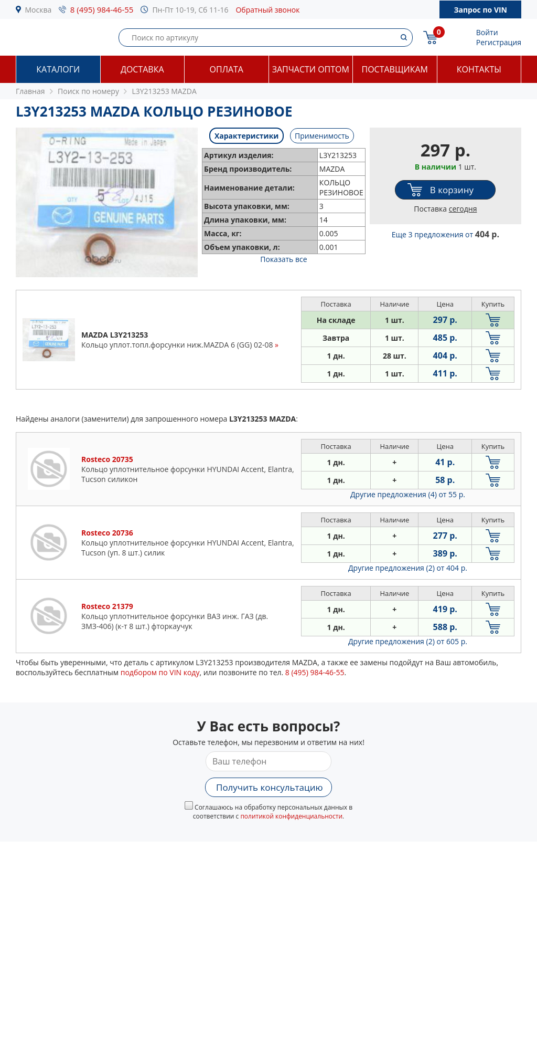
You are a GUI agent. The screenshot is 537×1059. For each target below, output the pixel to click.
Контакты (479, 69)
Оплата (226, 69)
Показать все (283, 259)
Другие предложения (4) (407, 494)
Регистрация (498, 42)
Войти (487, 32)
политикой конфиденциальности (291, 816)
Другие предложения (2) (407, 568)
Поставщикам (395, 69)
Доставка (142, 69)
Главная (30, 91)
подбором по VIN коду (160, 672)
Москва (38, 10)
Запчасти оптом (310, 69)
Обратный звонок (267, 10)
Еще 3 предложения (445, 234)
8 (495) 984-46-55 (102, 9)
